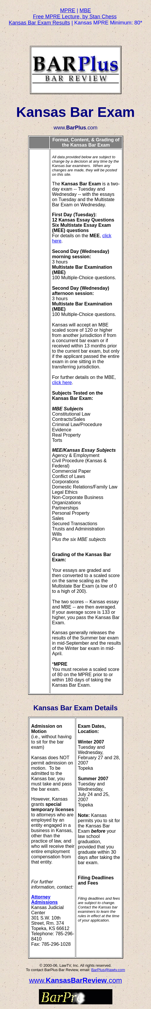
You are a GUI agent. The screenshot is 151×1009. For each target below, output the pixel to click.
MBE (85, 10)
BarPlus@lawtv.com (108, 970)
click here (62, 382)
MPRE (67, 10)
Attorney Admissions (44, 899)
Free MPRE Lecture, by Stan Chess (74, 17)
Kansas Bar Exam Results (39, 23)
